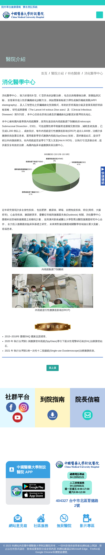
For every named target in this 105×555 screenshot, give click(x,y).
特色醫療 (74, 73)
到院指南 (52, 415)
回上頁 (52, 368)
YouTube (17, 417)
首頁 (44, 73)
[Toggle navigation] (99, 15)
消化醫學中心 (93, 73)
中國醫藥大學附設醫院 (77, 464)
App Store (33, 494)
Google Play (33, 486)
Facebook (11, 407)
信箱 (87, 415)
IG (24, 407)
